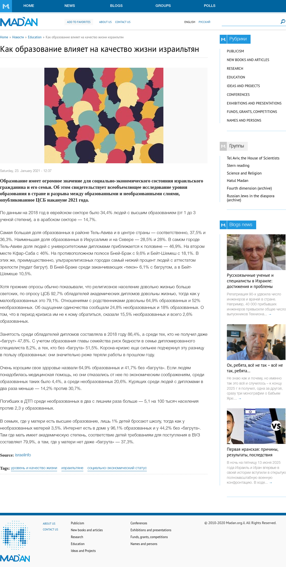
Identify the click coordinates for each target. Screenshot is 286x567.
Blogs (116, 6)
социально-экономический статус (117, 468)
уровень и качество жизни (34, 468)
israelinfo (23, 455)
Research (235, 68)
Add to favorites (78, 22)
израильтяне (72, 468)
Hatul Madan (237, 180)
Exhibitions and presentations (254, 103)
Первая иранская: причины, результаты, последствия (252, 452)
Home (28, 6)
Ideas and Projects (243, 86)
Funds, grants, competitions (252, 111)
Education (35, 37)
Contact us (123, 22)
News (69, 6)
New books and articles (248, 59)
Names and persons (244, 120)
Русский (204, 22)
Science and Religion (244, 173)
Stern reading (238, 165)
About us (105, 22)
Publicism (235, 51)
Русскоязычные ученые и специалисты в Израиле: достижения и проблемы (250, 280)
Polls (209, 6)
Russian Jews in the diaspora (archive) (251, 198)
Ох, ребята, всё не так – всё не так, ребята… (255, 368)
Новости (18, 37)
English (189, 22)
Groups (163, 6)
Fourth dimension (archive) (249, 188)
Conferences (238, 94)
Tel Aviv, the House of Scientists (253, 158)
